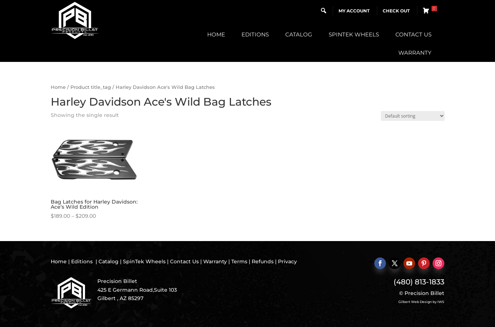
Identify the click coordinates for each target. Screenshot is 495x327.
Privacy (287, 261)
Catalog (298, 34)
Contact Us (413, 34)
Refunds (263, 261)
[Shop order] (413, 116)
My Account (354, 10)
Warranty (415, 52)
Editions (255, 34)
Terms (239, 261)
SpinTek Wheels (354, 34)
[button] (323, 10)
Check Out (396, 10)
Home (216, 34)
